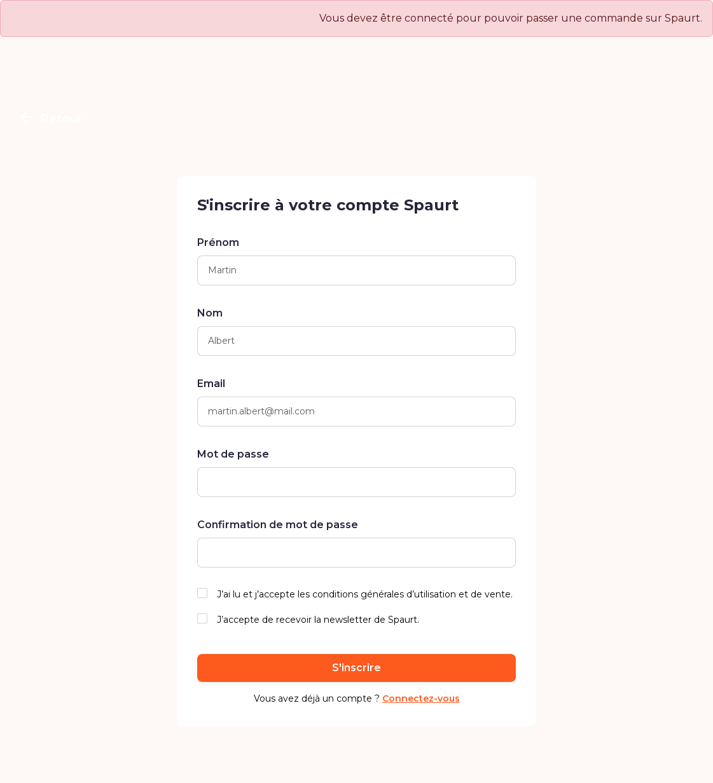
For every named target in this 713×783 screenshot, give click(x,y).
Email (211, 384)
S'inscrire (356, 668)
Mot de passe (233, 454)
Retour (51, 119)
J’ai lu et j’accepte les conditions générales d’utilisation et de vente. (365, 594)
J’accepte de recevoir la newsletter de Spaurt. (318, 619)
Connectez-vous (421, 698)
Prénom (218, 242)
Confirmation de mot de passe (277, 525)
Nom (210, 313)
